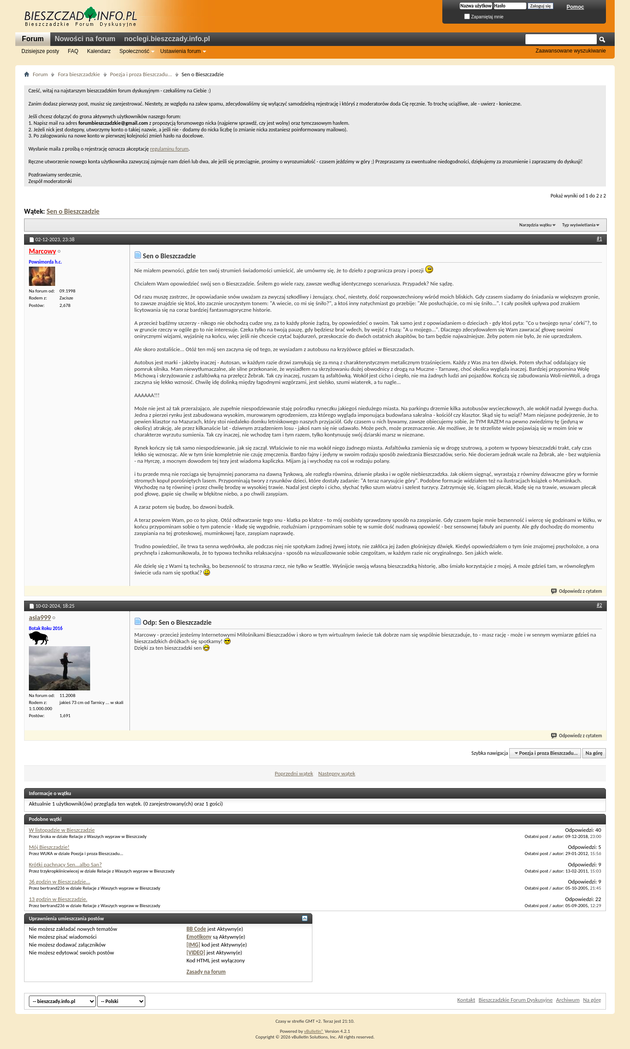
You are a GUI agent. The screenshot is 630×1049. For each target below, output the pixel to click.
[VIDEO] (195, 952)
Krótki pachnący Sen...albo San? (65, 864)
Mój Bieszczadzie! (49, 847)
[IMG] (193, 944)
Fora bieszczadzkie (79, 74)
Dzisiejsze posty (40, 51)
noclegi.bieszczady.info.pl (167, 38)
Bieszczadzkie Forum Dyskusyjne (516, 999)
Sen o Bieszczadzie (72, 211)
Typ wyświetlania (578, 225)
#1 (599, 239)
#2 (599, 605)
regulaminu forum (169, 149)
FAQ (73, 51)
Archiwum (568, 999)
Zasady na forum (206, 971)
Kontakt (466, 999)
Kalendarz (99, 51)
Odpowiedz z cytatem (577, 591)
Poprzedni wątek (294, 773)
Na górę (594, 753)
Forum (33, 38)
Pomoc (575, 7)
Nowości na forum (85, 38)
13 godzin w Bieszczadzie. (58, 899)
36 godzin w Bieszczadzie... (59, 881)
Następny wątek (336, 773)
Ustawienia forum (180, 51)
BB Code (196, 929)
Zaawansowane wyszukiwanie (571, 51)
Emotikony (198, 936)
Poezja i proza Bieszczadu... (141, 74)
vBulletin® (314, 1031)
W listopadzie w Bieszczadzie (62, 830)
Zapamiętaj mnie (484, 16)
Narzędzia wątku (535, 225)
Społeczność (134, 51)
